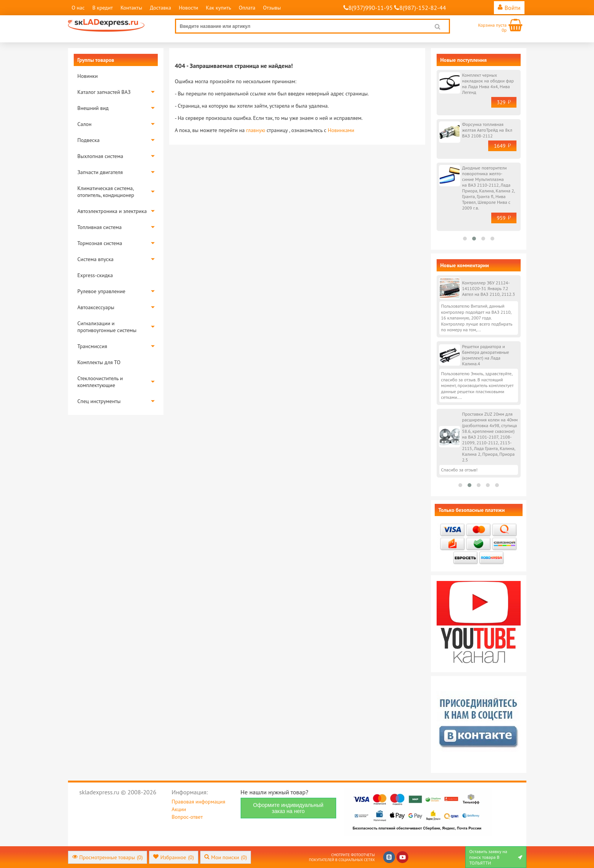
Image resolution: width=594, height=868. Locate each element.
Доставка (160, 7)
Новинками (341, 130)
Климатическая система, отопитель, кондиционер (106, 191)
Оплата (247, 7)
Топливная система (100, 227)
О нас (78, 7)
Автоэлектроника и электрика (112, 211)
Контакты (131, 7)
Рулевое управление (102, 291)
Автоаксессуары (96, 307)
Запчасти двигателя (100, 172)
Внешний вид (93, 108)
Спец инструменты (99, 401)
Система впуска (96, 259)
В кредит (102, 7)
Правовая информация (198, 801)
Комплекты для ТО (99, 362)
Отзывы (272, 7)
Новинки (88, 76)
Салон (85, 124)
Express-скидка (95, 275)
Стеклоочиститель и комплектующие (100, 382)
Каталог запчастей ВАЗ (104, 92)
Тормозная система (100, 243)
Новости (188, 7)
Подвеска (89, 140)
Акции (179, 809)
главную (255, 130)
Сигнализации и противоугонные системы (107, 327)
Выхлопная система (100, 156)
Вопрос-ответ (187, 816)
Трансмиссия (92, 346)
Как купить (218, 7)
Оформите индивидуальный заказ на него (288, 808)
